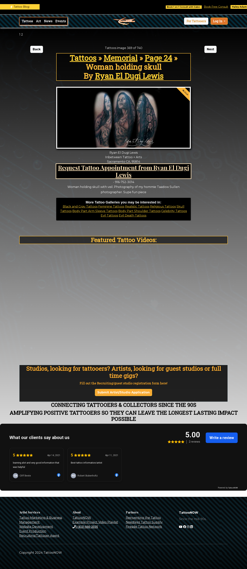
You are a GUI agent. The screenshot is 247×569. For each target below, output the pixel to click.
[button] (196, 21)
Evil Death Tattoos (132, 215)
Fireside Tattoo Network (144, 526)
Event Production (32, 531)
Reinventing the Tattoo (143, 517)
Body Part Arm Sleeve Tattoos (95, 211)
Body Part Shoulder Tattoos (139, 211)
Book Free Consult (220, 6)
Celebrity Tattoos (174, 211)
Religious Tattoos (163, 206)
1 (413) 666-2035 (85, 527)
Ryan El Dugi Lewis (129, 76)
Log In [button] (218, 21)
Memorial (121, 58)
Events (60, 21)
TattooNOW (81, 517)
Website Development (36, 526)
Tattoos (27, 21)
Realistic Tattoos (137, 206)
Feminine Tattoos (111, 206)
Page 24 (158, 58)
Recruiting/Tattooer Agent (39, 535)
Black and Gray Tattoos (80, 206)
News (48, 21)
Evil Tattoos (109, 215)
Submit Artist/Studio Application (123, 392)
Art (38, 21)
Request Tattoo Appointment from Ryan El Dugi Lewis (123, 171)
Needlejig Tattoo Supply (144, 522)
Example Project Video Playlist (95, 522)
